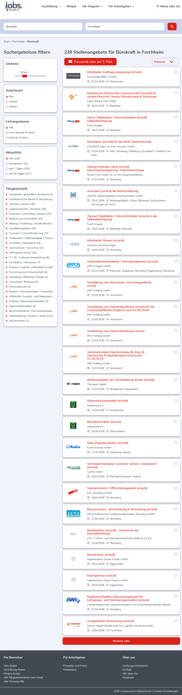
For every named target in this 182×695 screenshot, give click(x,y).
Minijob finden (12, 673)
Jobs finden (10, 666)
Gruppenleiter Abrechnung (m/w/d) (110, 621)
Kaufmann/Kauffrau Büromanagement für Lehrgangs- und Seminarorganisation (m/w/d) (118, 598)
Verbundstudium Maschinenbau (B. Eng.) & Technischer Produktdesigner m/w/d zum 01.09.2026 (115, 355)
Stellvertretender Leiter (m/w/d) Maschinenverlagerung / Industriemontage (115, 168)
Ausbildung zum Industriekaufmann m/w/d (115, 331)
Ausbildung (51, 6)
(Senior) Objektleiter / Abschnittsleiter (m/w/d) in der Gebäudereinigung (122, 218)
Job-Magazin (92, 6)
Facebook (128, 677)
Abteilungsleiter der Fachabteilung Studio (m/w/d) (120, 380)
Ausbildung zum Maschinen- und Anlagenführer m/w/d (119, 284)
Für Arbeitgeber (121, 6)
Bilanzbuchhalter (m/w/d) (104, 422)
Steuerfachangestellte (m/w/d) (107, 401)
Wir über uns (130, 673)
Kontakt (127, 669)
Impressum (128, 691)
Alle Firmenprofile (14, 681)
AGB (116, 691)
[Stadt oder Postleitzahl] (125, 26)
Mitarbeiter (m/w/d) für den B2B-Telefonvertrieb (119, 142)
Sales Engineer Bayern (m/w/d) (107, 443)
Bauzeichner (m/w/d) (101, 555)
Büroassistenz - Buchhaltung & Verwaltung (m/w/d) (122, 509)
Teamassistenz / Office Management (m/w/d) (117, 488)
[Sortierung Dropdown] (172, 62)
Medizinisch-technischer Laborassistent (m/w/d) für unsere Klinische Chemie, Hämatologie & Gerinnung (121, 95)
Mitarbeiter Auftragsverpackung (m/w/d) (114, 72)
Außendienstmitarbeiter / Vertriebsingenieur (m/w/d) (122, 262)
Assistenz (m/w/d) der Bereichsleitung (112, 191)
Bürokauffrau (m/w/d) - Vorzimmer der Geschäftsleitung (113, 532)
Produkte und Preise (75, 666)
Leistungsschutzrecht (135, 666)
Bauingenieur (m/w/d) (101, 576)
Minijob (71, 6)
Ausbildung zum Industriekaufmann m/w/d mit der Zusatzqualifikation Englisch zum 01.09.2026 (121, 308)
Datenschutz (144, 691)
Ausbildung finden (14, 669)
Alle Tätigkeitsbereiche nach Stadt (23, 677)
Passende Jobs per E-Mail (90, 61)
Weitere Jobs (121, 641)
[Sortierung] (160, 62)
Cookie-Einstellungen (166, 691)
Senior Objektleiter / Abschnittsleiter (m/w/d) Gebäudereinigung (117, 119)
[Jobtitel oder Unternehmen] (43, 26)
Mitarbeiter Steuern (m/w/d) (105, 240)
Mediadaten (70, 669)
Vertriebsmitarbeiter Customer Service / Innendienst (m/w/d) (122, 465)
